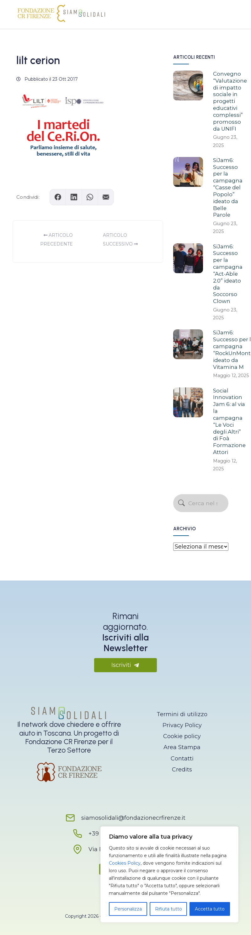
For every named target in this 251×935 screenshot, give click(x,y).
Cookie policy (182, 736)
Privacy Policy (182, 725)
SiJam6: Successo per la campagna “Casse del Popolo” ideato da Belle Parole (228, 187)
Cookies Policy (125, 863)
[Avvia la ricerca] (181, 503)
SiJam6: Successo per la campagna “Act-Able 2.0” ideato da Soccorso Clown (228, 274)
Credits (182, 769)
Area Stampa (181, 747)
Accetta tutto (210, 909)
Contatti (182, 758)
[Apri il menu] (225, 12)
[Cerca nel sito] (200, 503)
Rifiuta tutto (168, 909)
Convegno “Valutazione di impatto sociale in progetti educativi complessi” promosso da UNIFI (230, 101)
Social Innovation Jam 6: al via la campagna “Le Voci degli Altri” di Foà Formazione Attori (229, 421)
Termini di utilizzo (182, 714)
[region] (169, 874)
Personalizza (128, 909)
